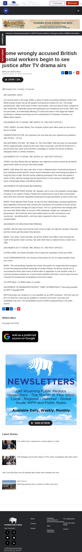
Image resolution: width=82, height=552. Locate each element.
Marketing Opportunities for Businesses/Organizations (54, 519)
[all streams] (79, 10)
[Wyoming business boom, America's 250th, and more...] (9, 484)
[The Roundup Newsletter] (41, 389)
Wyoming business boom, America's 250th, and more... (38, 484)
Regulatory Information (50, 531)
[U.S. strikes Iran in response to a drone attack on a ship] (9, 444)
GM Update (2, 38)
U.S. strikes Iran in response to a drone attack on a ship (38, 441)
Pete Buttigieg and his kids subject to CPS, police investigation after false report (47, 457)
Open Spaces (22, 481)
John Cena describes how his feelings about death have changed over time (30, 473)
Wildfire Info (2, 55)
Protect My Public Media (69, 524)
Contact (33, 523)
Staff (48, 526)
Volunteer (57, 3)
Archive (65, 529)
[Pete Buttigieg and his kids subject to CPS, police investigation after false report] (9, 460)
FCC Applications (69, 519)
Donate (73, 3)
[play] (6, 10)
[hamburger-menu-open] (5, 3)
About (32, 519)
